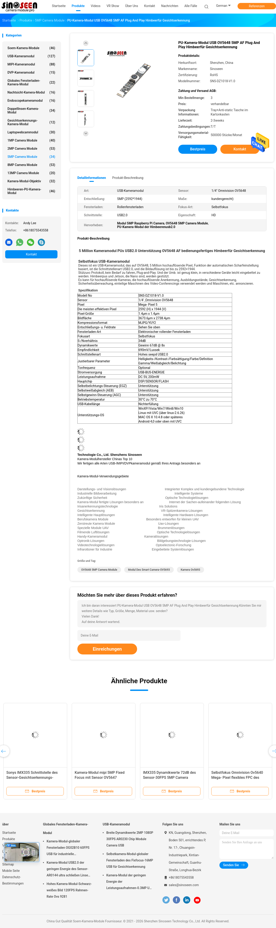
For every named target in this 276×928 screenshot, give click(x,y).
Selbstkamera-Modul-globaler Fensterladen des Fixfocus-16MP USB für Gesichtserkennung (129, 860)
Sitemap (8, 864)
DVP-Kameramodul (31, 72)
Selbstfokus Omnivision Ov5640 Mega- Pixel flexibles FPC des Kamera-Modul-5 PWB (237, 777)
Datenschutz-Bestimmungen (13, 880)
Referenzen (257, 6)
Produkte (8, 839)
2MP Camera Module (31, 148)
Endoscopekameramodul (31, 100)
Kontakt (31, 254)
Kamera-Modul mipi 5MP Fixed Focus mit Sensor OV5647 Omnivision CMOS (99, 777)
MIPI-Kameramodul (31, 64)
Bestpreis (197, 149)
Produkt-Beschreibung (127, 178)
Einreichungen (107, 649)
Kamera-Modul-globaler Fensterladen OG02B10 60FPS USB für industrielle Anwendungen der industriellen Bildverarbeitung (68, 848)
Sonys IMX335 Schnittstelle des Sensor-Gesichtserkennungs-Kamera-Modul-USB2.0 (32, 777)
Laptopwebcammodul (31, 132)
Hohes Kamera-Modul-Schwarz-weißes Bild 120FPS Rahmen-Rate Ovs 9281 (69, 890)
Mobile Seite (11, 871)
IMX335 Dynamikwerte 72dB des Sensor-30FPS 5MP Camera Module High (169, 777)
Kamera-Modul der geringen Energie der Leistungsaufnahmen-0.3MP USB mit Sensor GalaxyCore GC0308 (129, 882)
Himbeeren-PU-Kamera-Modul (31, 191)
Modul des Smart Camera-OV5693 (149, 569)
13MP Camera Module (31, 173)
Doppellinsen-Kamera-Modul (31, 110)
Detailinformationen (91, 178)
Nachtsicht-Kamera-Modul (31, 92)
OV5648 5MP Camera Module (99, 569)
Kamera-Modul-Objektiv (31, 181)
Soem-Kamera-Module (31, 48)
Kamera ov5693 (190, 569)
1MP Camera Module (31, 140)
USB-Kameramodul (31, 56)
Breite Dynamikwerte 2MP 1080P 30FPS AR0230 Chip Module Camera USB (129, 839)
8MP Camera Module (31, 165)
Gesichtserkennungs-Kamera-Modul (31, 122)
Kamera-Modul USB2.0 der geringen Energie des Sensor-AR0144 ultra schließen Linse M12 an (67, 869)
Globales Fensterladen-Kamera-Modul (31, 82)
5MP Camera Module (31, 156)
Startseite (9, 832)
